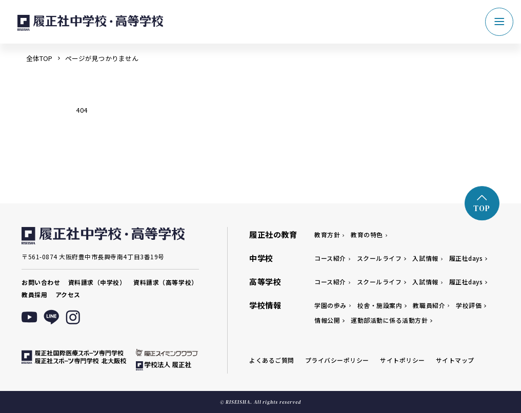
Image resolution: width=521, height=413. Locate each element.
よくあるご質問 (271, 360)
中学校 (261, 257)
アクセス (68, 294)
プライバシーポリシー (337, 360)
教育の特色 (367, 234)
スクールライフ (379, 258)
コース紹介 (330, 258)
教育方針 (327, 234)
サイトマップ (455, 360)
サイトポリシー (402, 360)
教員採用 (34, 294)
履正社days (466, 258)
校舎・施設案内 (380, 305)
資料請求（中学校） (97, 282)
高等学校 (265, 281)
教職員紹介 (429, 305)
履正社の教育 (273, 234)
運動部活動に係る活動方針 (389, 320)
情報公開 (327, 320)
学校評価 (469, 305)
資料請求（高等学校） (165, 282)
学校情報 (265, 305)
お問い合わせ (41, 282)
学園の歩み (330, 305)
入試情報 (425, 258)
